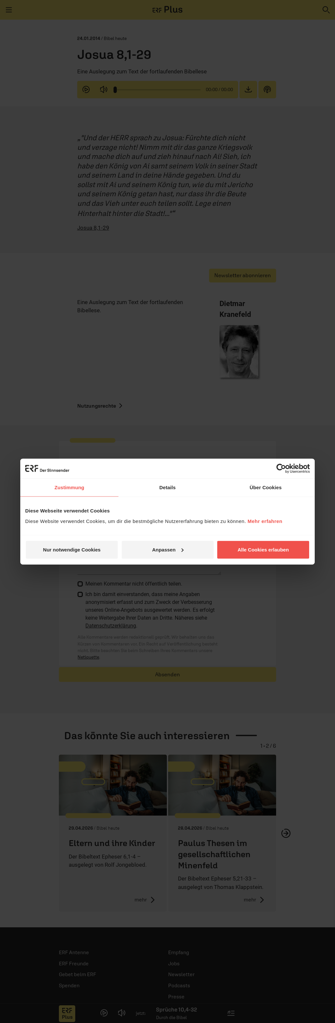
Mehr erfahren (265, 521)
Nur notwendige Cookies (72, 549)
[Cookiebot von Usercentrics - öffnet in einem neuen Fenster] (281, 468)
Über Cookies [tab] (266, 487)
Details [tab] (167, 487)
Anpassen (168, 549)
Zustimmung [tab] (69, 487)
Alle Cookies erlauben (263, 549)
